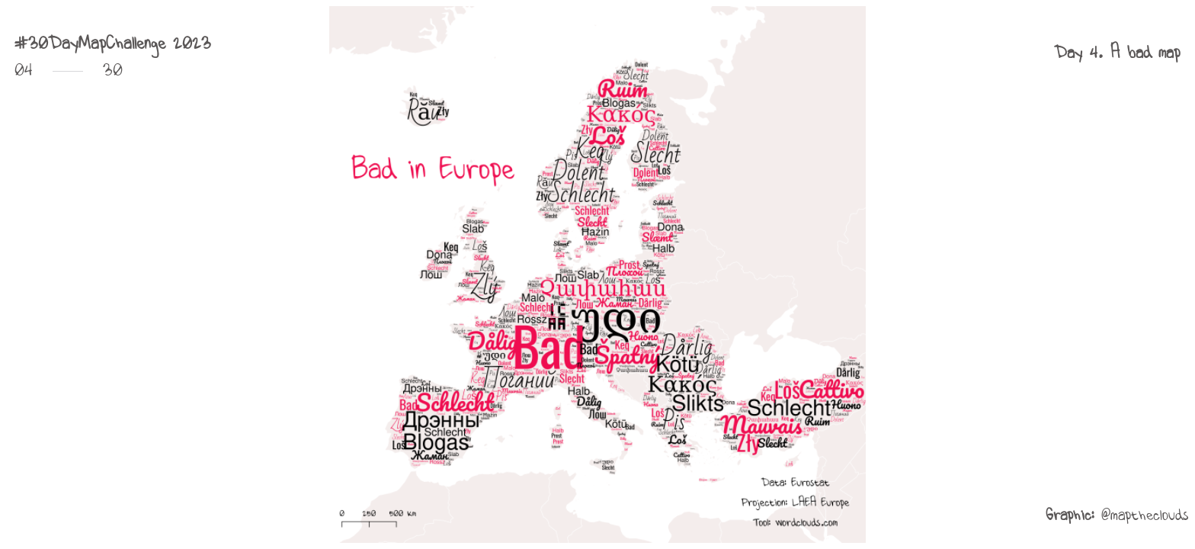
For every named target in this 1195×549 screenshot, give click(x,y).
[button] (1117, 52)
